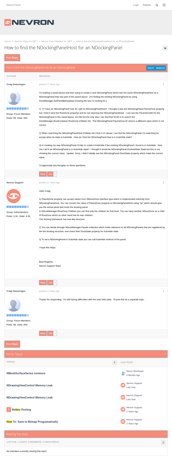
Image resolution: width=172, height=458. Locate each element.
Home (8, 41)
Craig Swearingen (16, 84)
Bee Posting (21, 409)
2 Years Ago (132, 411)
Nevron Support (134, 383)
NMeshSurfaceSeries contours (26, 373)
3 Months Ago (133, 375)
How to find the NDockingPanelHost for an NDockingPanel (105, 41)
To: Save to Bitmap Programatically (32, 421)
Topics (11, 362)
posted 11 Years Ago (49, 84)
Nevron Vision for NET (26, 41)
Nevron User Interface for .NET (56, 41)
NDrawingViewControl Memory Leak (30, 385)
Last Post (127, 362)
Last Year (131, 387)
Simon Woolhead (134, 371)
